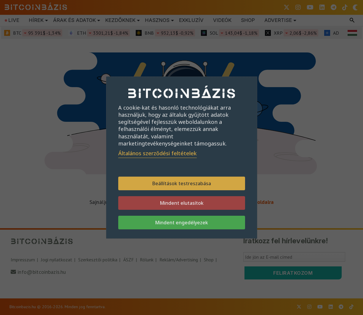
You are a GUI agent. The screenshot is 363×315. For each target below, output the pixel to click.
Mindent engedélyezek (181, 222)
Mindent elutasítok (182, 203)
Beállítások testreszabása (181, 183)
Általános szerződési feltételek (157, 153)
